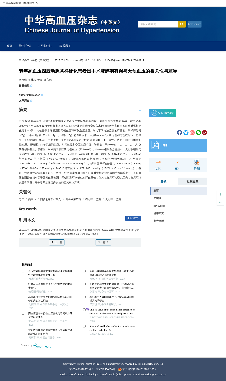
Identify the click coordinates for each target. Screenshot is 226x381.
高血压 (32, 199)
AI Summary (162, 113)
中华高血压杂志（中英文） (35, 60)
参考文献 (158, 220)
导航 (163, 182)
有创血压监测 (93, 199)
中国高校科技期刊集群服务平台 (21, 3)
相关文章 (192, 181)
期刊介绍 (25, 46)
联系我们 (65, 46)
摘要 (156, 190)
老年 (21, 199)
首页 (9, 46)
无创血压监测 (113, 199)
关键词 (157, 198)
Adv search (194, 24)
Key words (159, 205)
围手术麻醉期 (73, 199)
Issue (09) (78, 60)
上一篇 (56, 242)
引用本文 (158, 213)
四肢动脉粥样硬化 (50, 199)
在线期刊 (45, 46)
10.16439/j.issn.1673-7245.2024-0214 (123, 60)
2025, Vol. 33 (62, 60)
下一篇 (103, 242)
